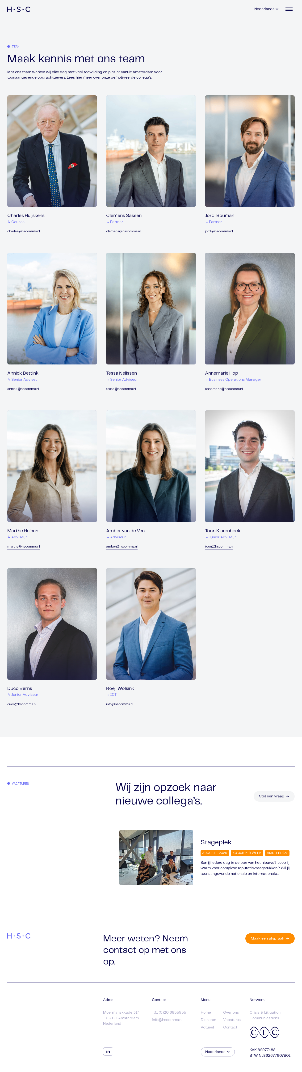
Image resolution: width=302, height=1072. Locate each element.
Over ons (231, 1012)
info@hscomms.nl (119, 704)
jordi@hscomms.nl (219, 231)
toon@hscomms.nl (219, 546)
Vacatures (232, 1020)
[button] (267, 9)
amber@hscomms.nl (122, 546)
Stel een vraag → (274, 796)
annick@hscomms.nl (23, 389)
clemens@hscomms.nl (123, 231)
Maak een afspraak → (270, 938)
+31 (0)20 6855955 (169, 1012)
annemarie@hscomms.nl (224, 389)
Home (206, 1012)
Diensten (208, 1020)
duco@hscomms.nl (21, 704)
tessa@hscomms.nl (121, 389)
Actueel (207, 1027)
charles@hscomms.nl (23, 231)
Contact (230, 1027)
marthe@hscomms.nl (23, 546)
